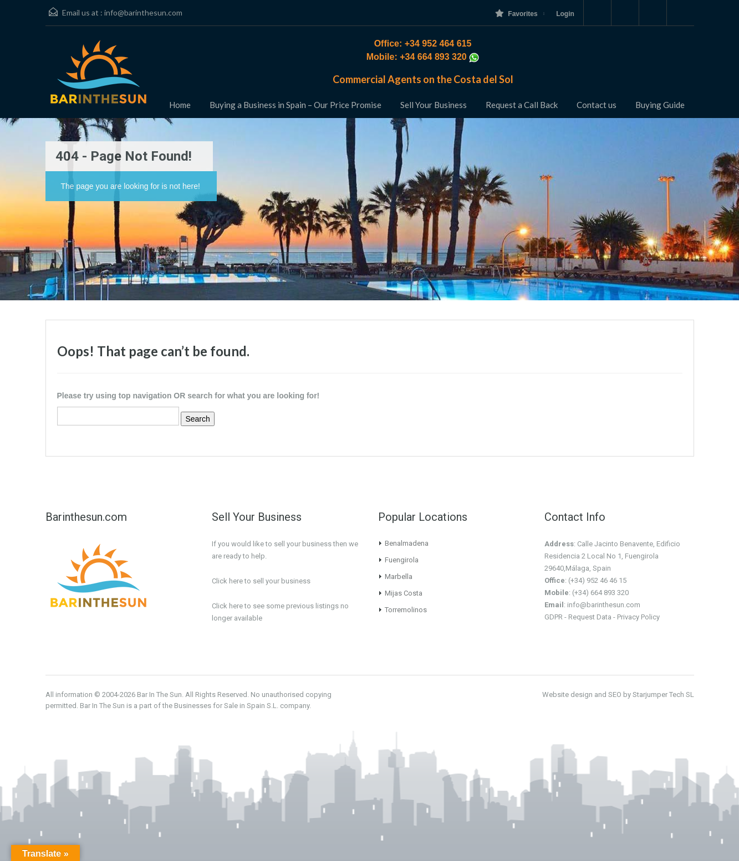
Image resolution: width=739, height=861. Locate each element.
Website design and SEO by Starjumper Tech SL (618, 694)
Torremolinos (406, 610)
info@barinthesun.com (143, 12)
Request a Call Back (522, 105)
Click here (227, 606)
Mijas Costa (403, 593)
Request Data (589, 617)
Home (180, 105)
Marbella (398, 576)
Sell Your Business (433, 105)
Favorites (516, 13)
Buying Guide (660, 105)
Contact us (596, 105)
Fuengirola (402, 560)
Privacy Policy (638, 617)
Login (565, 14)
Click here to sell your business (261, 581)
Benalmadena (407, 543)
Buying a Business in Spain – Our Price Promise (295, 105)
